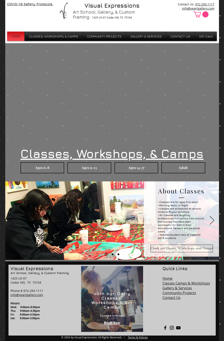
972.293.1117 (204, 4)
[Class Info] (106, 254)
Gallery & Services (177, 288)
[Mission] (118, 254)
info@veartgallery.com (198, 8)
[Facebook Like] (18, 13)
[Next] (212, 220)
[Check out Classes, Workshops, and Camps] (181, 248)
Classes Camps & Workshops (186, 283)
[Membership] (112, 254)
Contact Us (171, 297)
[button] (201, 14)
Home (167, 278)
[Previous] (12, 220)
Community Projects (179, 292)
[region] (112, 299)
